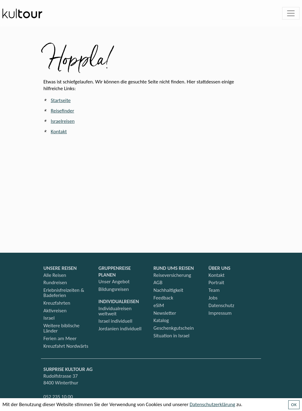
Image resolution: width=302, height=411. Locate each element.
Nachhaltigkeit (168, 290)
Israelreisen (63, 121)
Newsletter (164, 313)
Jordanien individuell (120, 328)
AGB (157, 282)
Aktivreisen (55, 310)
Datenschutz (221, 305)
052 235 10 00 (58, 397)
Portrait (216, 282)
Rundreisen (55, 282)
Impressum (220, 313)
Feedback (163, 298)
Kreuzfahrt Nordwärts (65, 346)
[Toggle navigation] (291, 13)
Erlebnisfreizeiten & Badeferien (63, 293)
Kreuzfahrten (56, 303)
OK (294, 404)
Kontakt (59, 131)
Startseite (61, 100)
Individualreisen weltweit (114, 311)
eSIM (158, 305)
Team (213, 290)
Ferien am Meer (60, 338)
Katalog (161, 320)
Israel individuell (115, 321)
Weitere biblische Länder (61, 328)
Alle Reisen (54, 275)
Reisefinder (62, 111)
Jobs (213, 298)
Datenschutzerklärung (212, 404)
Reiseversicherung (172, 275)
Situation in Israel (171, 335)
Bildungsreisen (113, 289)
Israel (49, 318)
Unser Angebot (114, 281)
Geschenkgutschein (173, 328)
